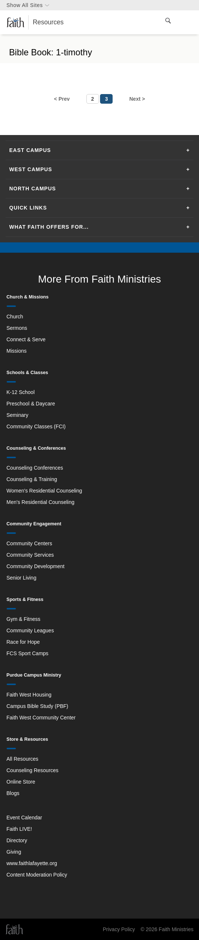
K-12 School (21, 392)
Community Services (30, 555)
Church (15, 316)
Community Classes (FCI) (36, 426)
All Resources (22, 759)
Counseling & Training (32, 479)
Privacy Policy (119, 929)
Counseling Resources (33, 770)
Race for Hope (23, 642)
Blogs (13, 793)
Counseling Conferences (35, 468)
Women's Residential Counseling (44, 491)
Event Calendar (24, 817)
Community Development (36, 566)
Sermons (17, 328)
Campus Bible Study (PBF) (37, 706)
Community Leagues (30, 630)
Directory (17, 840)
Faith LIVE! (19, 829)
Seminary (17, 415)
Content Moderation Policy (37, 875)
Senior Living (22, 578)
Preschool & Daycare (31, 404)
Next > (137, 99)
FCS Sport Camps (28, 653)
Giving (14, 852)
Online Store (21, 782)
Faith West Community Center (41, 717)
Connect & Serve (26, 339)
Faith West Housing (29, 695)
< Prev (61, 99)
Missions (17, 351)
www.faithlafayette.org (32, 863)
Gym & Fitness (24, 619)
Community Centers (29, 543)
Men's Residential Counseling (41, 502)
